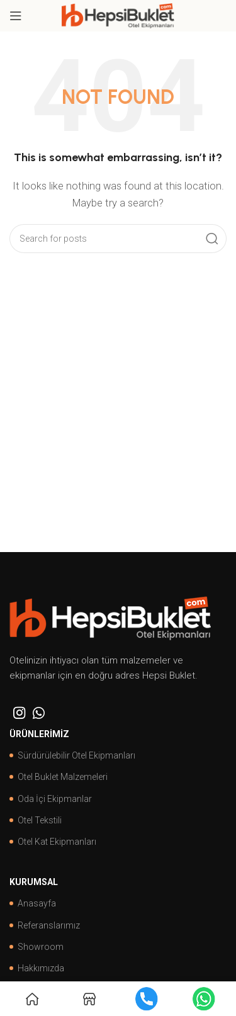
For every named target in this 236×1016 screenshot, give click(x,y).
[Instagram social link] (19, 712)
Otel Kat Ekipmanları (52, 842)
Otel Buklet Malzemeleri (58, 777)
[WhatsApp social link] (38, 712)
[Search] (118, 238)
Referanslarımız (44, 925)
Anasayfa (32, 903)
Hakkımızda (36, 968)
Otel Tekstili (35, 820)
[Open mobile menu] (15, 15)
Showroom (36, 947)
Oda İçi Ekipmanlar (50, 799)
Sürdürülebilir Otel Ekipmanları (72, 755)
